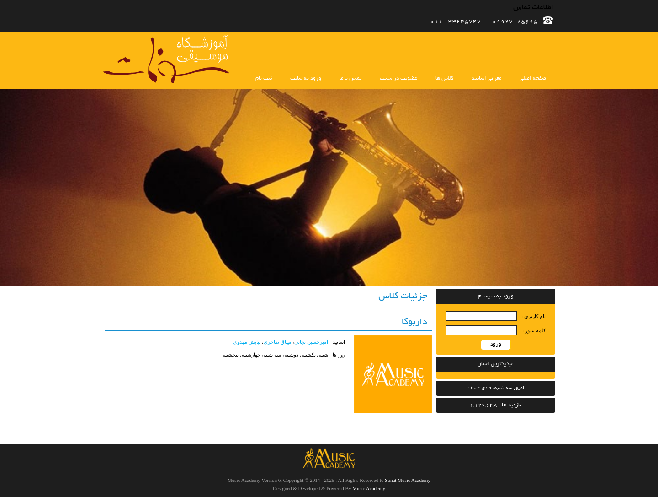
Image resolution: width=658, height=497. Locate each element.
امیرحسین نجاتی (311, 342)
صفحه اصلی (533, 78)
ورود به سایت (305, 78)
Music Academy (368, 488)
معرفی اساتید (486, 78)
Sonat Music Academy (407, 480)
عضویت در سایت (398, 78)
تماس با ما (350, 78)
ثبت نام (263, 78)
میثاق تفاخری (278, 342)
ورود (495, 344)
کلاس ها (444, 78)
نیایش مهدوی (246, 342)
